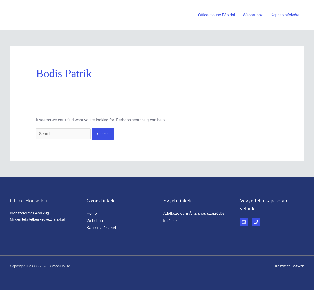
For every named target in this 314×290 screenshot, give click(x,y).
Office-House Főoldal (216, 15)
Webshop (95, 221)
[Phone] (256, 222)
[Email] (244, 222)
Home (92, 213)
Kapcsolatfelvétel (285, 15)
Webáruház (253, 15)
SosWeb (297, 266)
